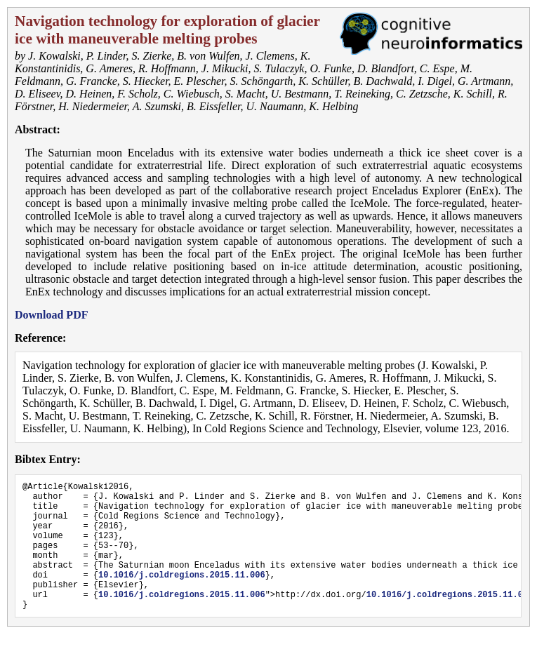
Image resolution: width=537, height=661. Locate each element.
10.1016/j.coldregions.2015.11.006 (181, 595)
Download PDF (51, 315)
